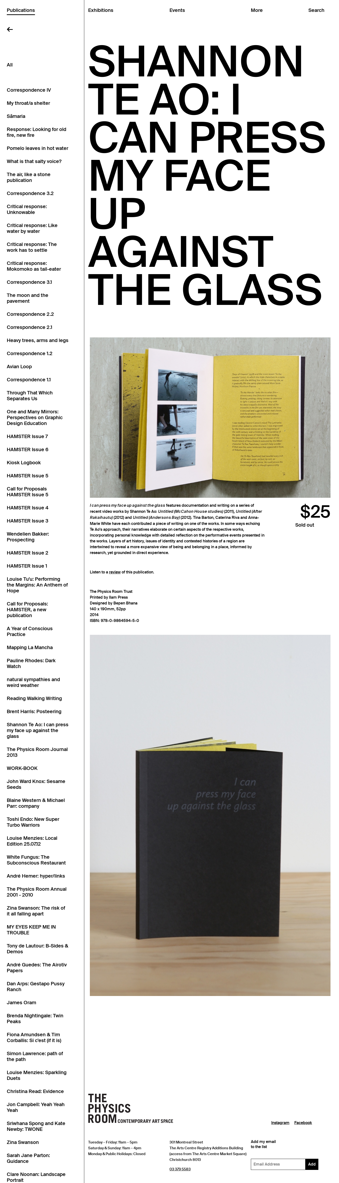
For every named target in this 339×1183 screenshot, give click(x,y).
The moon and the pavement (27, 298)
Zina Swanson (23, 1142)
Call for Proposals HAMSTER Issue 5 (27, 492)
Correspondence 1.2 (29, 353)
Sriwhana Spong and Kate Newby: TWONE (36, 1126)
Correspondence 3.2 (30, 193)
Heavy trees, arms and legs (37, 340)
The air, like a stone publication (29, 177)
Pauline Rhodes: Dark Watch (31, 663)
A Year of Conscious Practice (30, 631)
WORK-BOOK (22, 768)
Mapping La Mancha (30, 647)
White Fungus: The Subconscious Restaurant (36, 860)
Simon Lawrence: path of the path (35, 1056)
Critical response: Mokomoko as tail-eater (34, 266)
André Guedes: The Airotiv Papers (37, 967)
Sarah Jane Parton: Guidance (28, 1158)
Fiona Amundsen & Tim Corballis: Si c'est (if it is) (34, 1037)
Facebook (303, 1122)
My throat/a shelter (28, 103)
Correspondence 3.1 (29, 282)
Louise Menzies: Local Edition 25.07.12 (32, 841)
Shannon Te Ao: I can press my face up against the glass (37, 730)
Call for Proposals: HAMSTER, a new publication (27, 609)
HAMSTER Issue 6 (27, 449)
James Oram (21, 1002)
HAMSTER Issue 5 (27, 476)
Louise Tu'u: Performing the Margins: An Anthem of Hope (37, 585)
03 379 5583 (180, 1169)
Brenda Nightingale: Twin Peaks (35, 1018)
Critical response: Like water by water (32, 228)
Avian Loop (19, 366)
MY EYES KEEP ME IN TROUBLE (31, 930)
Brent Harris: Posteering (34, 711)
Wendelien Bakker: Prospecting (28, 537)
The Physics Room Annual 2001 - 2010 (37, 892)
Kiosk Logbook (24, 462)
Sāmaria (16, 116)
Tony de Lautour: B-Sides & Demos (37, 949)
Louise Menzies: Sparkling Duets (37, 1075)
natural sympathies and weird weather (33, 682)
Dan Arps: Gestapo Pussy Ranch (36, 986)
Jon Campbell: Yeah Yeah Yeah (36, 1107)
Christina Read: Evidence (35, 1091)
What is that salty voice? (34, 161)
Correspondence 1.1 (29, 380)
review (115, 572)
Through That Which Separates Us (30, 395)
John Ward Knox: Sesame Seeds (36, 784)
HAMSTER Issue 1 (27, 566)
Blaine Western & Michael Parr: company (36, 803)
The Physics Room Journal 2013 (37, 752)
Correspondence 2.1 (29, 327)
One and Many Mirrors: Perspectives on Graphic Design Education (35, 417)
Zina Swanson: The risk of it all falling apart (36, 911)
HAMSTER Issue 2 (27, 553)
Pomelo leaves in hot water (37, 148)
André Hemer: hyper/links (36, 876)
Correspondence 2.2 (30, 314)
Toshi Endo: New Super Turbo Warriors (33, 822)
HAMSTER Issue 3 (27, 521)
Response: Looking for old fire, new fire (36, 132)
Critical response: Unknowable (27, 209)
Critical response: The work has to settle (32, 247)
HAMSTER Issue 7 (27, 436)
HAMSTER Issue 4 (27, 508)
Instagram (280, 1122)
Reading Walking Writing (34, 698)
